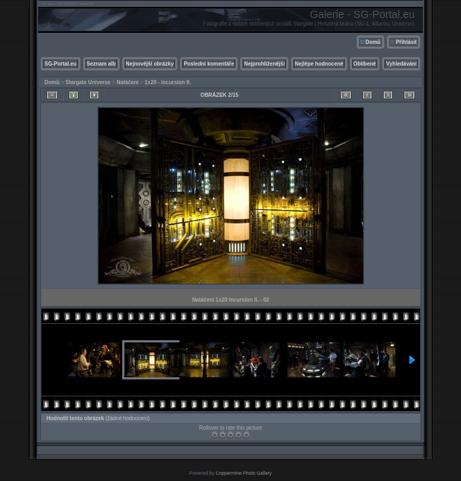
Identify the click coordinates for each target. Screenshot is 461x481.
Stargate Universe (88, 82)
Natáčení (127, 82)
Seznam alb (101, 64)
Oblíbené (365, 64)
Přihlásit (406, 42)
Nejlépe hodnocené (319, 64)
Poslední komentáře (209, 64)
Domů (373, 42)
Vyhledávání (401, 64)
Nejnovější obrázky (150, 64)
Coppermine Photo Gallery (243, 473)
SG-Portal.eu (60, 64)
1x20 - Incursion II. (167, 82)
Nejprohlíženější (264, 64)
